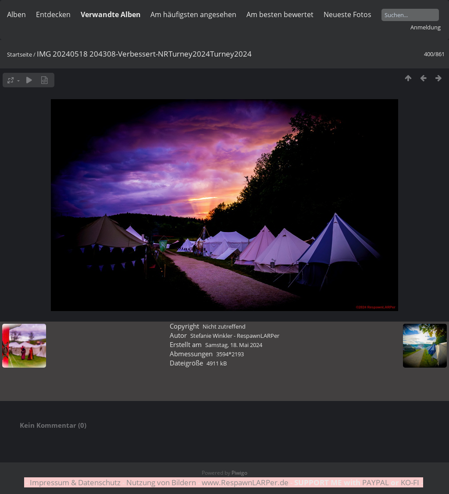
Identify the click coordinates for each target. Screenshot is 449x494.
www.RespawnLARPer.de (245, 482)
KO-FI (410, 482)
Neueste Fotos (347, 14)
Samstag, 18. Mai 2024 (233, 345)
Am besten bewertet (280, 14)
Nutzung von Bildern (161, 482)
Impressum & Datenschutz (75, 482)
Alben (16, 14)
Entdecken (53, 14)
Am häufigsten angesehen (193, 14)
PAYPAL (375, 482)
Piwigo (239, 472)
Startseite (19, 54)
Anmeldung (425, 27)
